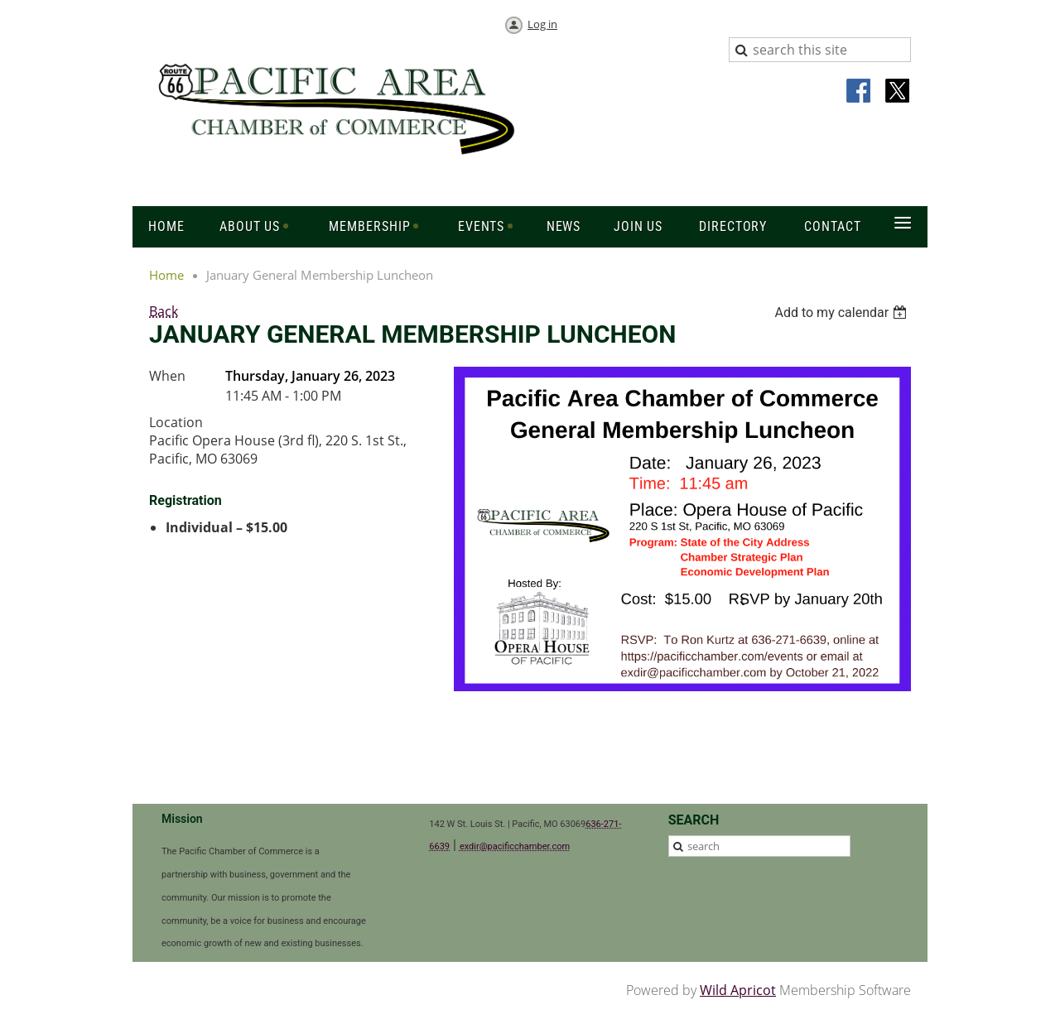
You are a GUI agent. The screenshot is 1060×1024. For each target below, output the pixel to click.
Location (176, 422)
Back (163, 311)
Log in (542, 24)
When (167, 376)
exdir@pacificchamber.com (515, 846)
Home (166, 275)
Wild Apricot (738, 990)
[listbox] (842, 312)
